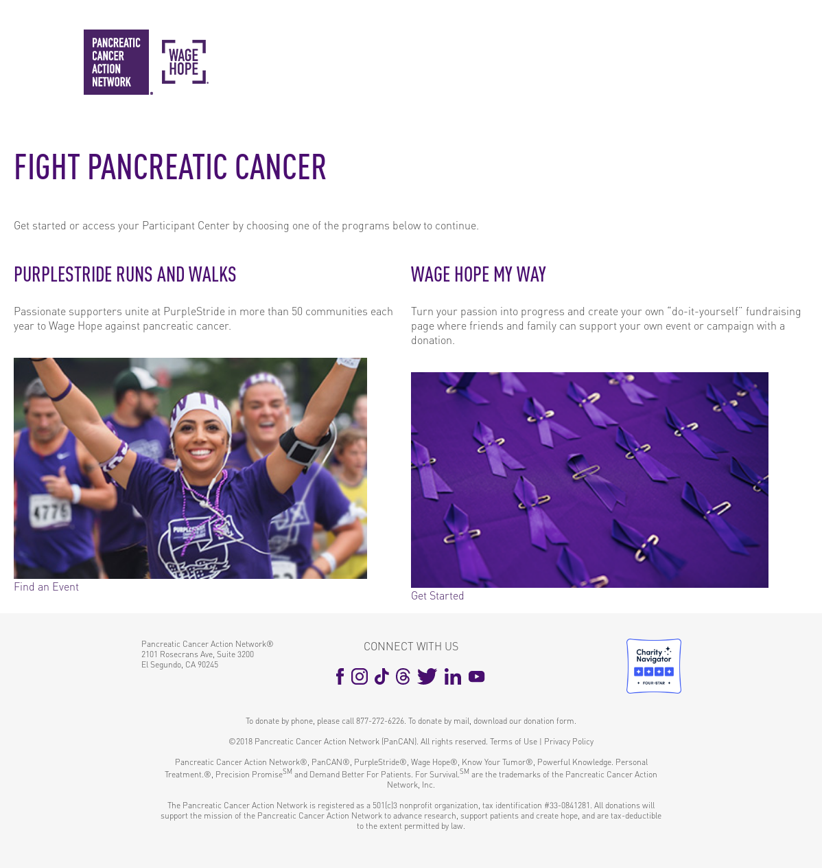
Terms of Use (513, 741)
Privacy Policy (569, 741)
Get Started (438, 595)
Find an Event (46, 586)
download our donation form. (524, 721)
